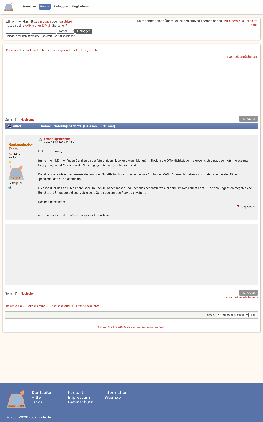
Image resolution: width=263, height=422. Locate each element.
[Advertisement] (131, 87)
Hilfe (36, 397)
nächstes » (250, 57)
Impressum (79, 397)
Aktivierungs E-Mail (38, 25)
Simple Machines (131, 327)
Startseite (41, 392)
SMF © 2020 (116, 327)
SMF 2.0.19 (103, 327)
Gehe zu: (211, 315)
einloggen (44, 21)
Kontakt (75, 392)
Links (37, 402)
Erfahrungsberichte (57, 139)
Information (116, 392)
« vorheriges (234, 57)
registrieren (66, 21)
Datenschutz (80, 402)
